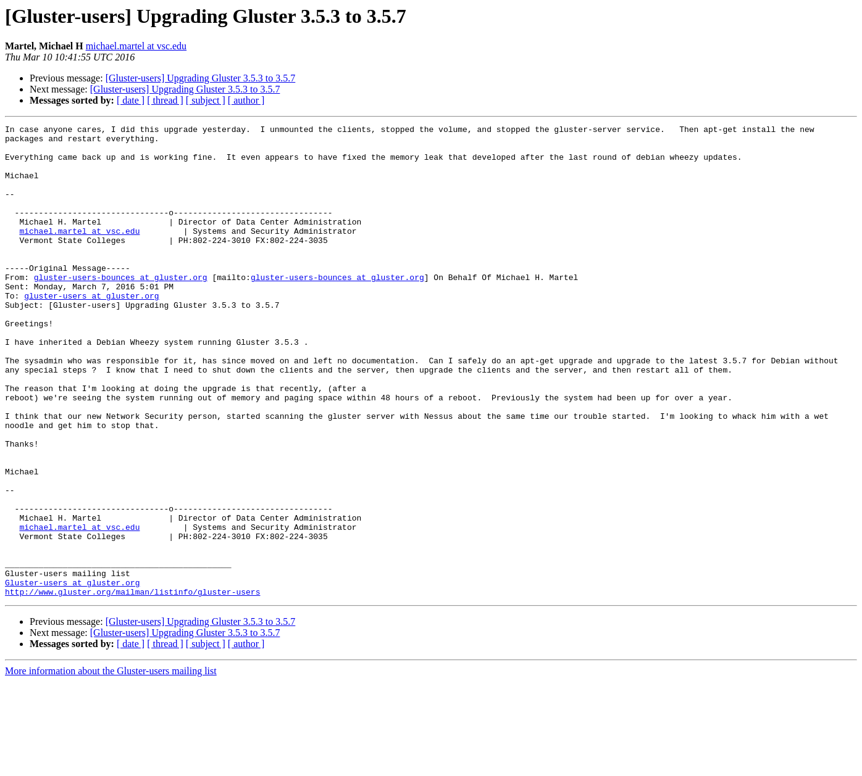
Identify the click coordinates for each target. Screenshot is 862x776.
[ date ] (130, 100)
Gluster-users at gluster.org (72, 674)
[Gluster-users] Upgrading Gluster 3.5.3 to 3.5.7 (201, 78)
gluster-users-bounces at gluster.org (120, 308)
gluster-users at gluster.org (91, 330)
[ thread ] (165, 100)
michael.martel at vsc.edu (136, 46)
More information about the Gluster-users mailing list (111, 765)
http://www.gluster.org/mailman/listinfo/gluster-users (132, 685)
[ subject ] (205, 100)
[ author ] (246, 100)
